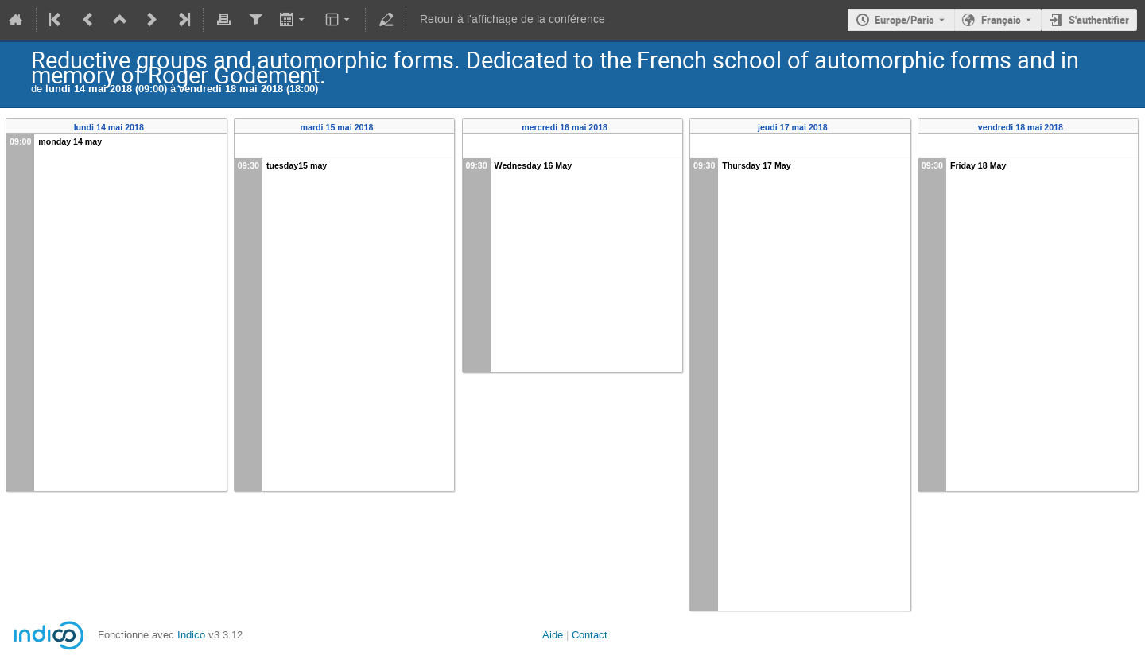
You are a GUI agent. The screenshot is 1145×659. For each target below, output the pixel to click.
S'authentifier (1099, 20)
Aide (552, 635)
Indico (191, 635)
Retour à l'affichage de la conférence (512, 19)
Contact (589, 635)
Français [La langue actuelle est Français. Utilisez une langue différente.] (1001, 20)
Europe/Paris (904, 20)
